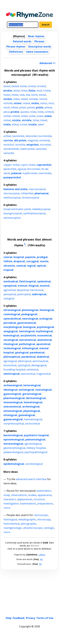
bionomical (9, 365)
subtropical (39, 294)
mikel (16, 99)
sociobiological (34, 464)
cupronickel (44, 164)
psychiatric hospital (36, 435)
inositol (44, 285)
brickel (32, 86)
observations (19, 495)
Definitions (16, 51)
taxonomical (28, 373)
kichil (34, 95)
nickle (35, 103)
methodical (10, 281)
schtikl (7, 116)
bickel (6, 86)
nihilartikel (27, 193)
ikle (28, 95)
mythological (44, 331)
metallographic (27, 519)
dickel (16, 90)
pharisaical (41, 193)
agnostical (9, 290)
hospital (19, 257)
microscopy (44, 519)
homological (11, 335)
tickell (43, 120)
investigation (11, 503)
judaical (16, 173)
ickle (22, 95)
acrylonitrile (28, 335)
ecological (45, 318)
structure (39, 499)
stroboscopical (30, 197)
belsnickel (31, 136)
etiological (10, 415)
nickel (17, 103)
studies (32, 495)
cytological (24, 365)
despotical (23, 290)
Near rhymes (36, 36)
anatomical (44, 340)
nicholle (8, 103)
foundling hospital (14, 369)
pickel (22, 107)
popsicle (30, 257)
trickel (23, 124)
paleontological (35, 439)
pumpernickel (12, 177)
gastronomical (26, 323)
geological (21, 352)
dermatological (36, 398)
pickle (39, 107)
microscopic (41, 515)
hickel (6, 95)
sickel (40, 116)
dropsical (19, 261)
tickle (7, 124)
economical (44, 335)
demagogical (38, 365)
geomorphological (14, 448)
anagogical (10, 331)
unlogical (8, 298)
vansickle (8, 153)
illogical (33, 285)
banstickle (18, 136)
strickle (26, 120)
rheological (10, 344)
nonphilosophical (13, 423)
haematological (33, 419)
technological (12, 348)
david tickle (9, 169)
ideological (10, 389)
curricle (8, 140)
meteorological (13, 443)
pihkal (48, 107)
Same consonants (37, 51)
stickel (7, 120)
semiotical (32, 369)
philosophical (11, 356)
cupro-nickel (28, 164)
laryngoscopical (12, 213)
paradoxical (37, 352)
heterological (32, 385)
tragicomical (43, 373)
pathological (27, 344)
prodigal (42, 257)
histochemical (11, 523)
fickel (24, 90)
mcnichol (8, 144)
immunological (12, 402)
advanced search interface (31, 479)
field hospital (27, 281)
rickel (33, 112)
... (7, 507)
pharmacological (14, 398)
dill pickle (20, 140)
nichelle (33, 99)
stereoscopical (11, 217)
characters (9, 499)
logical (31, 265)
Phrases (39, 41)
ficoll (39, 90)
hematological (33, 402)
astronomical (27, 340)
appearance (45, 495)
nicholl (43, 99)
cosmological (11, 314)
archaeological (12, 385)
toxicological (43, 389)
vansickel (41, 149)
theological (46, 310)
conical (7, 257)
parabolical (28, 356)
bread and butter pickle (17, 209)
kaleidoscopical (41, 209)
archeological (30, 406)
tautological (27, 331)
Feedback (19, 618)
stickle (16, 120)
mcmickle (44, 140)
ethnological (30, 348)
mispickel (32, 144)
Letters (42, 554)
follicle (7, 261)
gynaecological (13, 419)
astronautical (40, 361)
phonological (30, 310)
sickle (48, 116)
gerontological (31, 394)
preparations (45, 503)
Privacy (30, 618)
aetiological (26, 389)
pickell (31, 107)
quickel (24, 112)
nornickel (45, 144)
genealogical (26, 415)
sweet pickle (27, 149)
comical (21, 265)
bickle (23, 86)
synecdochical (12, 318)
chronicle (9, 265)
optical (41, 265)
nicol (51, 103)
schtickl (49, 112)
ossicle (44, 261)
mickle (7, 99)
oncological (10, 340)
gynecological (12, 394)
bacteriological (13, 435)
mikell (24, 99)
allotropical (24, 361)
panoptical (9, 294)
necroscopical (11, 193)
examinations (28, 503)
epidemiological (13, 464)
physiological (31, 411)
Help (8, 618)
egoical (22, 169)
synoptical (10, 285)
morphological (12, 327)
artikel (7, 136)
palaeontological (13, 452)
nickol (43, 103)
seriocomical (32, 423)
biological (29, 327)
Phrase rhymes (15, 46)
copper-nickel (11, 164)
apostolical (43, 344)
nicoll (6, 107)
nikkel (14, 107)
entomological (12, 411)
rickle (40, 112)
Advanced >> (47, 63)
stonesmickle (11, 149)
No (41, 559)
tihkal (15, 124)
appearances (24, 499)
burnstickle (45, 136)
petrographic (28, 523)
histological (10, 519)
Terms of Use (44, 618)
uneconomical (12, 406)
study (6, 495)
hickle (14, 95)
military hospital (35, 448)
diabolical (43, 356)
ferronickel (33, 169)
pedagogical (29, 314)
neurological (30, 318)
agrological (10, 361)
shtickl (16, 116)
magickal (33, 140)
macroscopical (37, 189)
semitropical (11, 373)
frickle (47, 90)
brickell (41, 86)
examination (44, 490)
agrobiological (32, 443)
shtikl (24, 116)
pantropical (24, 294)
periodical (9, 323)
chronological (12, 310)
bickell (15, 86)
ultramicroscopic (32, 528)
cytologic (49, 528)
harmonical (36, 290)
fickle (31, 90)
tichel (36, 120)
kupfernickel (29, 173)
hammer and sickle (15, 189)
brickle (7, 90)
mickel (42, 95)
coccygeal (32, 261)
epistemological (13, 439)
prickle (15, 112)
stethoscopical (11, 197)
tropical (8, 270)
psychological (45, 327)
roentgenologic (12, 528)
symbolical (44, 281)
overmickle (45, 173)
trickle (32, 124)
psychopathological (35, 452)
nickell (26, 103)
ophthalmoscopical (34, 213)
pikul (6, 112)
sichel (32, 116)
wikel (41, 124)
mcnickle (20, 144)
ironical (22, 285)
